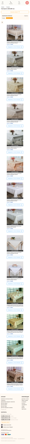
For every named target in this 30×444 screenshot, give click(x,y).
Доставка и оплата (25, 398)
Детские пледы (4, 406)
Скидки (23, 406)
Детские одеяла (4, 404)
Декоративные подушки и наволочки (8, 401)
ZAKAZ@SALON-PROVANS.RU (6, 430)
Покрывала (3, 400)
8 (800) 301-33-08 (5, 419)
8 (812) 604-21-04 (5, 418)
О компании (24, 401)
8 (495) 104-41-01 (5, 416)
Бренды (23, 407)
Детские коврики (4, 403)
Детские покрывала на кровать (7, 407)
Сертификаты (24, 404)
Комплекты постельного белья (6, 398)
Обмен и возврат (25, 400)
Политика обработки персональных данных (8, 440)
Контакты (23, 403)
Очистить (26, 15)
